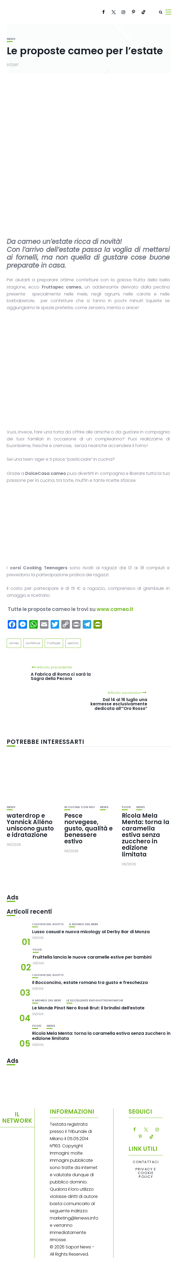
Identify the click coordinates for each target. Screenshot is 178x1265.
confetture (33, 643)
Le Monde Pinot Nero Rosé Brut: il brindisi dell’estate (88, 1008)
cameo (14, 643)
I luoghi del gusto (48, 924)
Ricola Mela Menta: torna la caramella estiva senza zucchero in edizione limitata (145, 835)
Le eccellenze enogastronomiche (94, 1000)
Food (126, 807)
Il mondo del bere (83, 924)
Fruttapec (54, 643)
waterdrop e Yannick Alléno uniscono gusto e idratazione (30, 825)
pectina (73, 643)
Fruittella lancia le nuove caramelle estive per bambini (92, 957)
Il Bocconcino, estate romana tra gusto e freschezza (90, 982)
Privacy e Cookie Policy (145, 1173)
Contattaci (146, 1162)
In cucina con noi (79, 807)
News (11, 38)
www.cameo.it (115, 609)
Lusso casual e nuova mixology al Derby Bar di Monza (91, 932)
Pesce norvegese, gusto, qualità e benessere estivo (88, 829)
